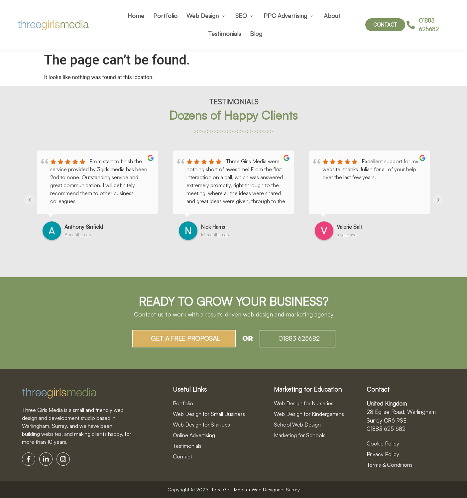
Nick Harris (213, 226)
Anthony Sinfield (83, 226)
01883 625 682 (386, 428)
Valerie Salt (349, 226)
